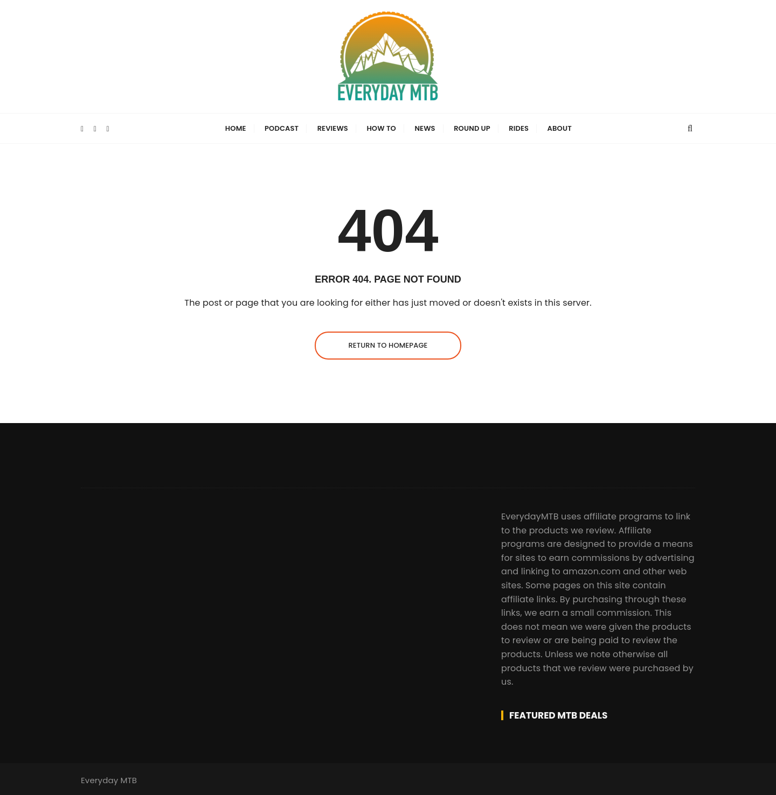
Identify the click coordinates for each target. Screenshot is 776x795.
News (424, 128)
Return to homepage (387, 345)
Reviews (332, 128)
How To (381, 128)
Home (235, 128)
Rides (519, 128)
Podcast (282, 128)
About (560, 128)
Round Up (472, 128)
